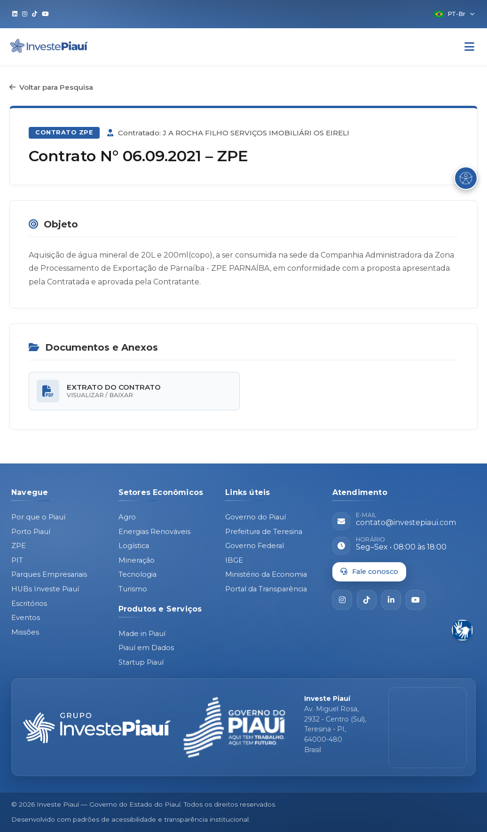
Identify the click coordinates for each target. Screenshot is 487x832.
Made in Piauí (141, 633)
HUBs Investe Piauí (45, 589)
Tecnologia (137, 574)
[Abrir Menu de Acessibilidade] (466, 178)
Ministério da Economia (266, 574)
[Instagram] (342, 600)
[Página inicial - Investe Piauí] (97, 728)
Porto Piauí (30, 531)
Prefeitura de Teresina (263, 531)
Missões (25, 632)
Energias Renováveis (154, 531)
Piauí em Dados (146, 648)
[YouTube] (415, 600)
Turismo (132, 589)
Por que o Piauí (38, 517)
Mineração (136, 560)
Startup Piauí (141, 662)
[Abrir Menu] (469, 46)
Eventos (25, 617)
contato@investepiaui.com (406, 522)
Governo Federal (254, 546)
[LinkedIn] (391, 600)
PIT (17, 560)
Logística (133, 546)
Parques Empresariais (49, 574)
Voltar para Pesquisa (51, 87)
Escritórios (29, 603)
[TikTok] (367, 600)
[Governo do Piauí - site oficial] (234, 727)
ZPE (18, 546)
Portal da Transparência (266, 589)
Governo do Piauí (255, 517)
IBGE (234, 560)
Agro (127, 517)
